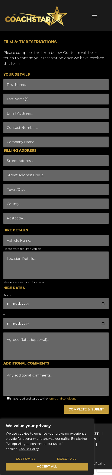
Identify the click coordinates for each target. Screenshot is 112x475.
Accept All (47, 466)
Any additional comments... (56, 382)
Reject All (66, 459)
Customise (25, 459)
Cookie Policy (29, 449)
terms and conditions (62, 398)
